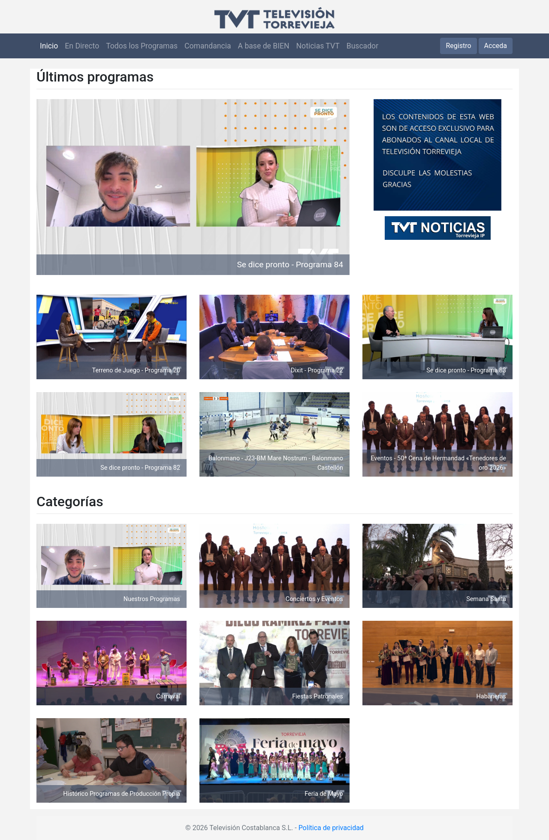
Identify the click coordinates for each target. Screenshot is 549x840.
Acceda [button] (495, 46)
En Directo (82, 46)
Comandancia (207, 46)
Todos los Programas (142, 46)
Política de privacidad (331, 828)
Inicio (49, 46)
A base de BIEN (264, 46)
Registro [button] (458, 46)
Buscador (362, 46)
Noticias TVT (318, 46)
